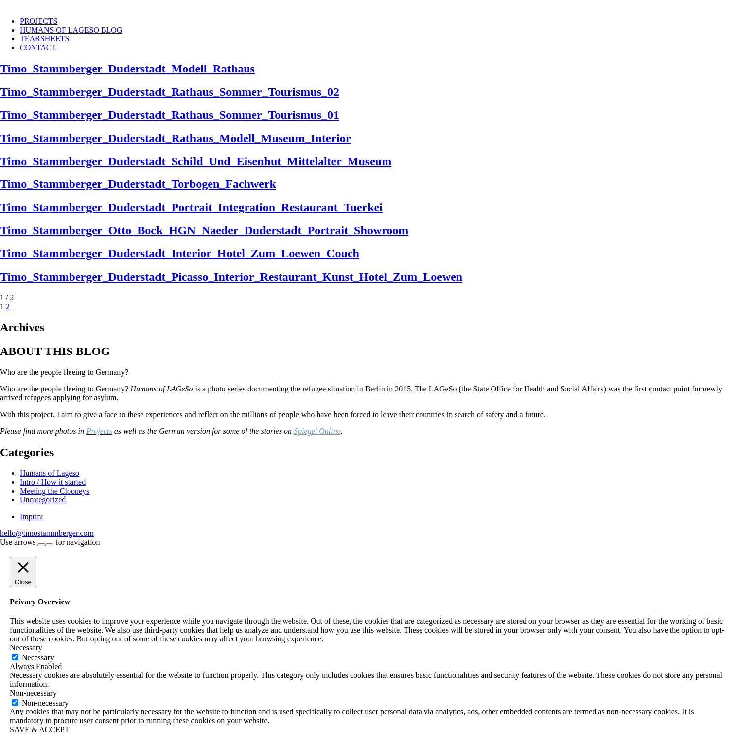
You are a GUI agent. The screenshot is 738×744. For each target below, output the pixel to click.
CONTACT (38, 47)
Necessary (38, 657)
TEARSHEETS (44, 39)
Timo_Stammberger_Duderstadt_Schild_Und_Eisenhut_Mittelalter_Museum (195, 161)
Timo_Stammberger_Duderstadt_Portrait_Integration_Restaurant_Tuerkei (191, 207)
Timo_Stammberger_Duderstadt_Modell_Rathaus (127, 68)
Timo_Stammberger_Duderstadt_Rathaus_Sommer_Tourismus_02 (169, 91)
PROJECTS (38, 21)
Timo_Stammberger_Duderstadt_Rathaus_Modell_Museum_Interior (175, 138)
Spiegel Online (317, 431)
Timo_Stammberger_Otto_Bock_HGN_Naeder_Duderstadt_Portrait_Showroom (204, 230)
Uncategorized (43, 500)
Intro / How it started (53, 482)
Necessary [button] (26, 647)
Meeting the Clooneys (54, 491)
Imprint (31, 516)
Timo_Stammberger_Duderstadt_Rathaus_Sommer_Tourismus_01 (169, 114)
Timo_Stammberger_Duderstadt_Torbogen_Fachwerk (138, 183)
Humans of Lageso (49, 473)
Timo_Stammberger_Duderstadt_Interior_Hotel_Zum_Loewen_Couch (179, 253)
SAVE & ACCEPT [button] (40, 729)
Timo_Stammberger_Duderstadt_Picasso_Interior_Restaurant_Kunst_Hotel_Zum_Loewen (231, 276)
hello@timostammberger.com (47, 533)
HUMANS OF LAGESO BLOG (71, 30)
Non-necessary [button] (33, 693)
